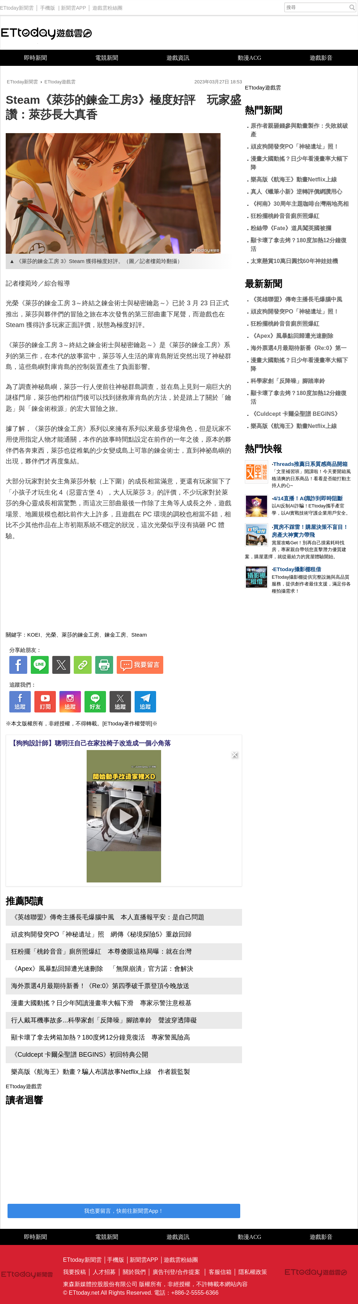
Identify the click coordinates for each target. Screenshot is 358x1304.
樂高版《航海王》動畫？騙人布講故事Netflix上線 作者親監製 (100, 1071)
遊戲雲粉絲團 (107, 6)
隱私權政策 (252, 1272)
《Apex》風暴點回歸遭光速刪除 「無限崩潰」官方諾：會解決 (102, 968)
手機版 (47, 6)
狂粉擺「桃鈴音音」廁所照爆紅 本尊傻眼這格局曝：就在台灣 (101, 951)
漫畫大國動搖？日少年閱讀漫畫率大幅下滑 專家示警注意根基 (101, 1003)
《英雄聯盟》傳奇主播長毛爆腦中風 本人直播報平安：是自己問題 (107, 917)
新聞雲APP (73, 6)
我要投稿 (74, 1272)
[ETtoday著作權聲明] (127, 723)
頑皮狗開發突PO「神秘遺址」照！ (295, 146)
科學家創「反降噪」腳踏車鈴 (288, 381)
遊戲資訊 (177, 58)
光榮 (50, 635)
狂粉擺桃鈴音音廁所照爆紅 (285, 216)
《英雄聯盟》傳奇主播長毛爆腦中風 (296, 299)
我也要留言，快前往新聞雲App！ (124, 1211)
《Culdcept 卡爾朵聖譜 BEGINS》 (295, 414)
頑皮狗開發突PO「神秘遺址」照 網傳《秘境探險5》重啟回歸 (101, 934)
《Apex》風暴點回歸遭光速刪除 (292, 336)
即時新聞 (35, 58)
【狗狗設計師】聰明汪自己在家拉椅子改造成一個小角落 (90, 743)
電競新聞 (106, 58)
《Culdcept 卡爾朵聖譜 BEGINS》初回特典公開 (79, 1054)
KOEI (33, 635)
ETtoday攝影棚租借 (297, 569)
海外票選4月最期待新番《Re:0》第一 (299, 348)
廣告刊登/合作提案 (176, 1272)
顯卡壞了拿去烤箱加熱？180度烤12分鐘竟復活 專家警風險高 (100, 1037)
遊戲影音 (321, 58)
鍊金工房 (115, 635)
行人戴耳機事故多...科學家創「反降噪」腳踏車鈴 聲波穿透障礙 (104, 1020)
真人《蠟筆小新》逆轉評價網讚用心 (296, 192)
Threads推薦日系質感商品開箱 (310, 464)
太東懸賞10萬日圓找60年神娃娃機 (294, 261)
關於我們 (134, 1272)
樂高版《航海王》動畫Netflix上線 (294, 179)
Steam (139, 635)
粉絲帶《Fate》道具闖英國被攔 (291, 228)
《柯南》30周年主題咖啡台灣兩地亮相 (300, 204)
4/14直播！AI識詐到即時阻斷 (308, 498)
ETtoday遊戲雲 (46, 32)
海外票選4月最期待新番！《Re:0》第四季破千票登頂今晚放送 (100, 985)
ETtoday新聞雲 (17, 6)
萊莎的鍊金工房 (80, 635)
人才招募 (104, 1272)
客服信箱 (220, 1272)
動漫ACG (249, 58)
